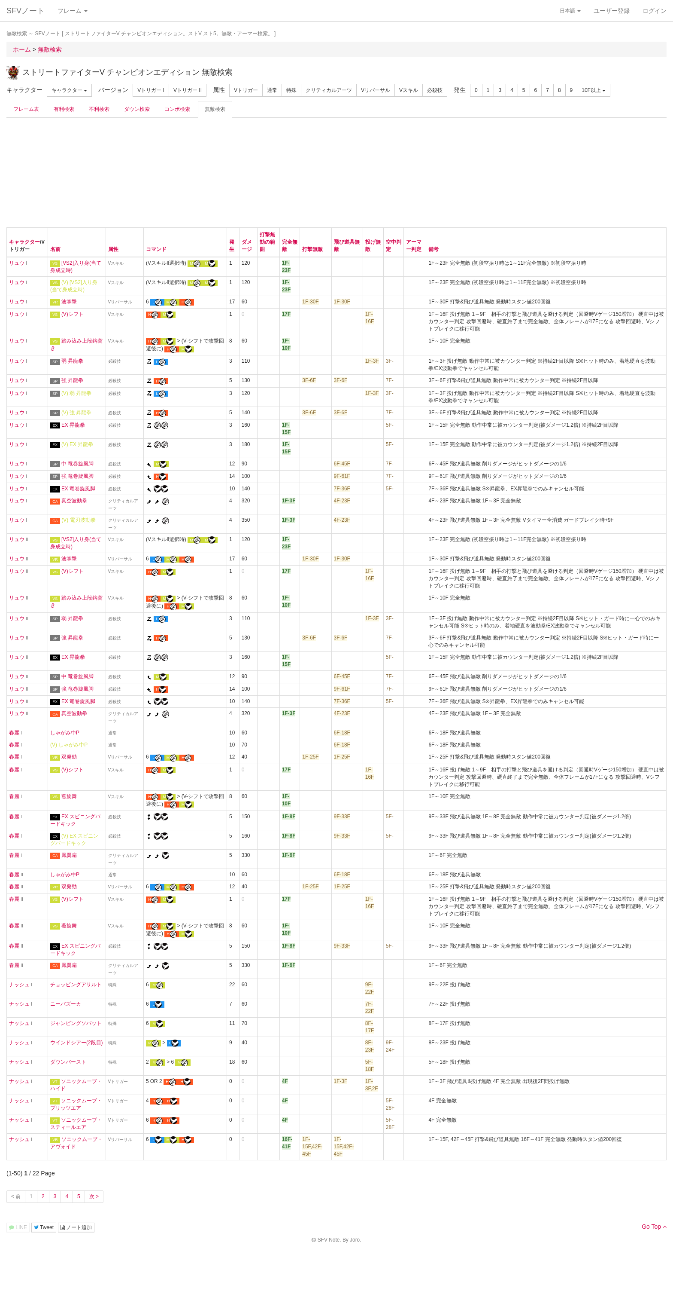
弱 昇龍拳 (72, 361)
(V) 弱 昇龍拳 (76, 393)
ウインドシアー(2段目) (76, 1043)
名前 (55, 249)
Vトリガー (246, 90)
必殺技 (435, 90)
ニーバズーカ (65, 1004)
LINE (18, 1227)
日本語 (570, 11)
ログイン (655, 10)
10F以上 (594, 90)
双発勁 (69, 757)
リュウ (16, 263)
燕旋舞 (69, 796)
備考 (433, 249)
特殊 (291, 90)
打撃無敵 (312, 249)
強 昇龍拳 (72, 380)
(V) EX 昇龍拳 (77, 444)
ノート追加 (76, 1227)
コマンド (156, 249)
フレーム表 (26, 109)
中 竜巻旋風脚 (77, 464)
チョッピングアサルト (76, 985)
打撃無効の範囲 (267, 242)
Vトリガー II (187, 90)
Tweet (44, 1227)
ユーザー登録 (612, 10)
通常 (272, 90)
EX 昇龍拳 (73, 425)
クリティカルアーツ (329, 90)
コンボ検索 (177, 109)
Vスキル (408, 90)
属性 (113, 249)
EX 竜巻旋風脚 (78, 489)
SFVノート (25, 10)
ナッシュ (19, 985)
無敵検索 (215, 109)
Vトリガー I (150, 90)
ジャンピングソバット (76, 1023)
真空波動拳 (74, 501)
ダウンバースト (68, 1062)
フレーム (73, 10)
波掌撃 (69, 302)
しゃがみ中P (64, 733)
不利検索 (99, 109)
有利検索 (64, 109)
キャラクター (69, 90)
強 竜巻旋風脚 (77, 476)
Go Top (654, 1226)
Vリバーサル (375, 90)
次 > (94, 1196)
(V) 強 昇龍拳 (76, 413)
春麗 (14, 733)
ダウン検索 (137, 109)
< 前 (16, 1196)
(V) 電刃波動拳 (78, 520)
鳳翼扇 (69, 855)
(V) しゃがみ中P (69, 745)
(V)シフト (72, 314)
